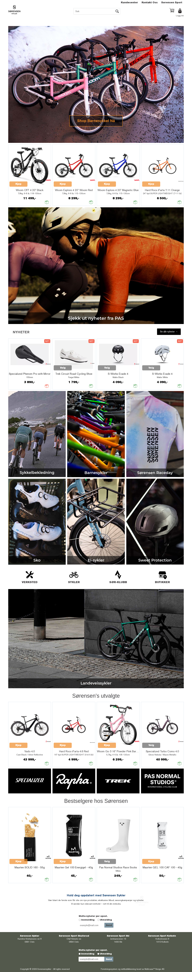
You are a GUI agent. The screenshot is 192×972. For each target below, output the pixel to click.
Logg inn (180, 15)
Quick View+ (35, 182)
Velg (63, 367)
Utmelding (106, 920)
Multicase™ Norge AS (154, 969)
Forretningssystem (109, 969)
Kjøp (18, 183)
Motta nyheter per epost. (93, 916)
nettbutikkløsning (128, 969)
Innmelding (87, 920)
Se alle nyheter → (169, 331)
